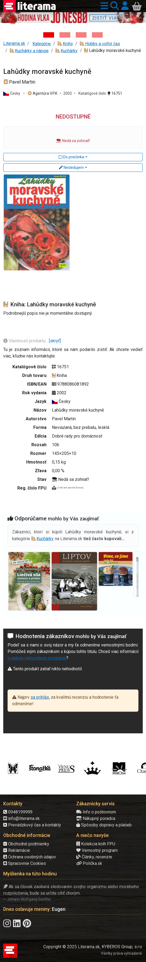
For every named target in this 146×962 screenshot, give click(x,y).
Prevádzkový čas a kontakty (32, 825)
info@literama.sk (21, 818)
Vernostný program (97, 850)
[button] (103, 6)
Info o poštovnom (96, 812)
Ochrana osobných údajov (29, 856)
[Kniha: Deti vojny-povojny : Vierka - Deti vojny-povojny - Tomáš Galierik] (81, 34)
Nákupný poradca (95, 818)
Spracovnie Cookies (24, 863)
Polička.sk (89, 863)
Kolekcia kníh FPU (95, 843)
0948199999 (17, 812)
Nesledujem (71, 167)
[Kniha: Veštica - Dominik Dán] (64, 34)
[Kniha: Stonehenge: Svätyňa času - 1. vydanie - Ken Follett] (97, 34)
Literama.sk (14, 43)
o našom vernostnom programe (37, 658)
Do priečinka (71, 157)
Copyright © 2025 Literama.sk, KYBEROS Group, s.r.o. (93, 946)
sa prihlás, (40, 697)
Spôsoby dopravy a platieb (104, 825)
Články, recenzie (94, 856)
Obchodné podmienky (26, 843)
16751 (115, 93)
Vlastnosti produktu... (26, 340)
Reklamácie (16, 850)
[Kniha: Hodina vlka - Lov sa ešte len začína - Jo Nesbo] (48, 34)
